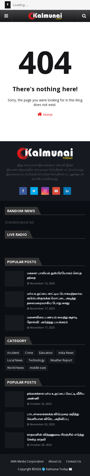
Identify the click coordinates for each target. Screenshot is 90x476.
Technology (36, 360)
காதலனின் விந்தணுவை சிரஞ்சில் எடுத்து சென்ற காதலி (55, 436)
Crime (29, 353)
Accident (13, 353)
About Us (54, 461)
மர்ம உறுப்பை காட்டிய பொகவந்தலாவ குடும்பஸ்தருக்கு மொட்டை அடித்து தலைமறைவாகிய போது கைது (54, 298)
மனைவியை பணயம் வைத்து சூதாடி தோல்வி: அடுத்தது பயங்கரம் (52, 319)
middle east (38, 368)
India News (66, 353)
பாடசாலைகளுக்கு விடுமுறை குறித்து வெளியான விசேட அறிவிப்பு (53, 416)
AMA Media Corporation (27, 461)
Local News (15, 360)
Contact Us (73, 461)
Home (45, 114)
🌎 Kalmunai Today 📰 (57, 469)
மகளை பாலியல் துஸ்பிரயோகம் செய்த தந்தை (54, 275)
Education (46, 353)
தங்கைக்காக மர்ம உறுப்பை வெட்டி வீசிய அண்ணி (55, 395)
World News (15, 368)
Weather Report (61, 360)
